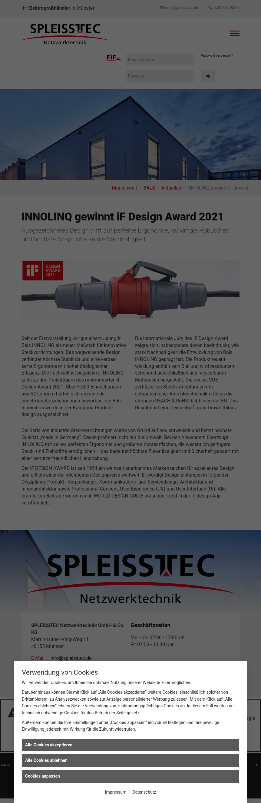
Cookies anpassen (42, 776)
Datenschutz (144, 792)
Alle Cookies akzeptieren (48, 744)
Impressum (115, 792)
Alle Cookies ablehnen (46, 760)
